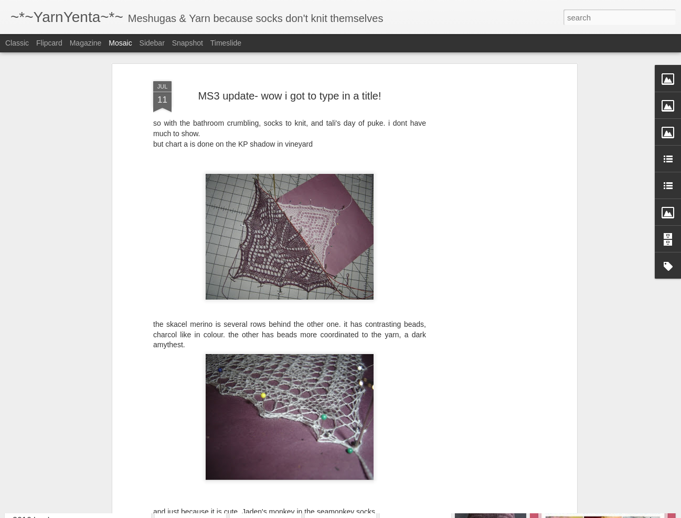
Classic (17, 43)
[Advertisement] (483, 191)
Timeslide (225, 43)
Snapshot (187, 43)
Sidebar (152, 43)
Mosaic (120, 43)
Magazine (86, 43)
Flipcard (49, 43)
